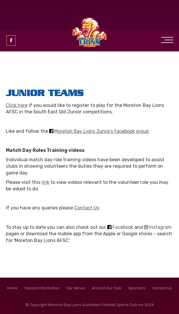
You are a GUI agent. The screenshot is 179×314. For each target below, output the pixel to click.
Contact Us (86, 208)
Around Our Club (106, 288)
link (45, 182)
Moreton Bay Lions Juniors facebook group (101, 131)
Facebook (122, 227)
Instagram (160, 227)
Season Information (42, 288)
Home (12, 288)
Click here (17, 105)
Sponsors (137, 288)
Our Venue (75, 288)
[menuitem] (12, 288)
